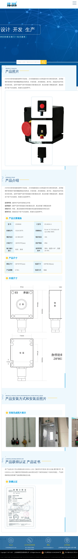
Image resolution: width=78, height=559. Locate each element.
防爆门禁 (10, 557)
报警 (6, 557)
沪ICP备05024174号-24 (71, 552)
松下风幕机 (36, 557)
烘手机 (27, 557)
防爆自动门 (47, 557)
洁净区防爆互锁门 (56, 557)
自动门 (2, 557)
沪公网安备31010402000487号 (52, 552)
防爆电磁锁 (16, 557)
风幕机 (31, 557)
